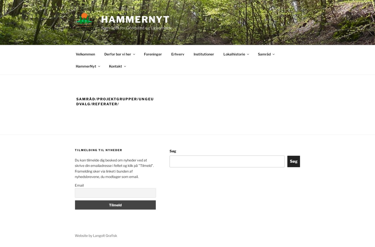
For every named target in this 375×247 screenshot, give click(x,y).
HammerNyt (88, 66)
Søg (173, 151)
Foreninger (153, 54)
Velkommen (85, 54)
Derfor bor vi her (120, 54)
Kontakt (118, 66)
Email (79, 185)
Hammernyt (135, 19)
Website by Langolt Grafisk (96, 235)
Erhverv (177, 54)
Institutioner (204, 54)
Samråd (266, 54)
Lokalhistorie (236, 54)
